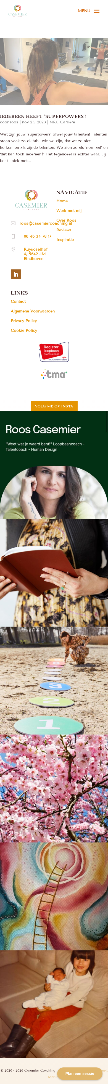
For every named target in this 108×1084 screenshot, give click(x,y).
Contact (18, 301)
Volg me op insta (54, 406)
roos (14, 122)
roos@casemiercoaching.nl (46, 223)
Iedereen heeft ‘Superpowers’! (43, 116)
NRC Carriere (62, 122)
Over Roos (66, 220)
